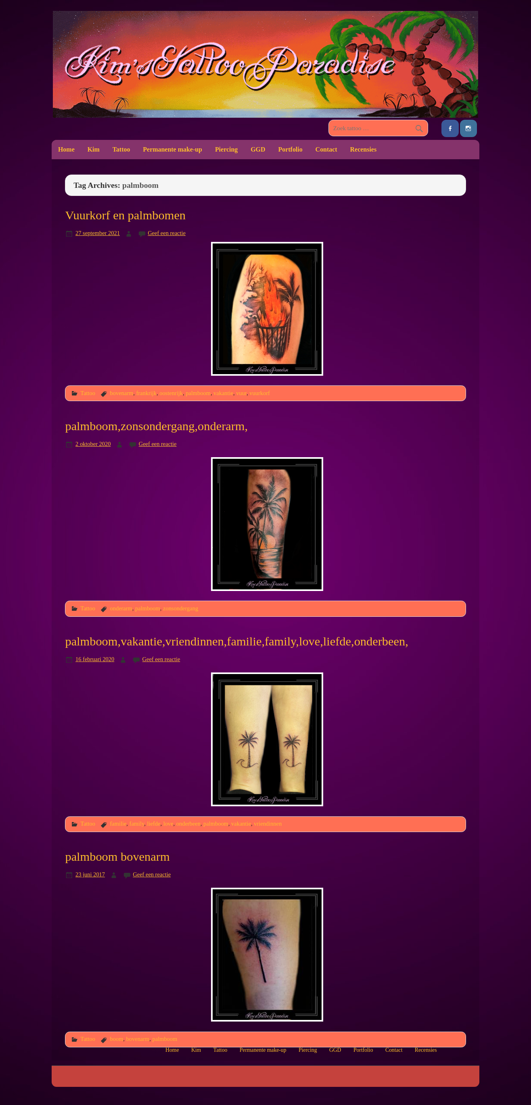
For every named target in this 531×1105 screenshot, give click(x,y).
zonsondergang (180, 608)
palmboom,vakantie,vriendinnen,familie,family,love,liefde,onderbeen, (236, 641)
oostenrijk (171, 393)
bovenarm (121, 393)
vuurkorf (259, 393)
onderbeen (188, 823)
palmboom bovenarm (117, 857)
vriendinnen (268, 823)
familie (118, 823)
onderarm (121, 608)
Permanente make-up (172, 149)
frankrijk (146, 393)
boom (116, 1039)
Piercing (226, 149)
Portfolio (290, 149)
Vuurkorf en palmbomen (125, 215)
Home (66, 149)
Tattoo (121, 149)
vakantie (223, 393)
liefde (154, 823)
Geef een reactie (167, 233)
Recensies (363, 149)
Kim (94, 149)
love (168, 823)
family (137, 823)
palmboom (198, 393)
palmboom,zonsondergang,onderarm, (156, 426)
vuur (241, 393)
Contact (326, 149)
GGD (258, 149)
